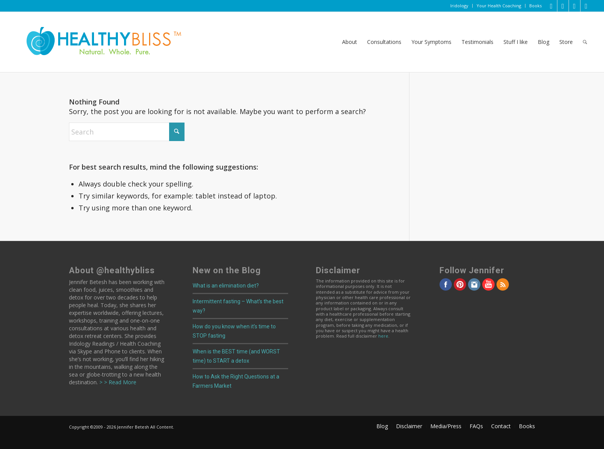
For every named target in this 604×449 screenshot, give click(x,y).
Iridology (459, 5)
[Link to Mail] (551, 6)
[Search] (585, 42)
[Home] (98, 42)
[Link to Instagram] (574, 6)
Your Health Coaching (498, 5)
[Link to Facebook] (563, 6)
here (383, 336)
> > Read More (117, 382)
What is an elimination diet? (226, 286)
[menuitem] (459, 6)
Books (535, 5)
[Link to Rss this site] (586, 6)
